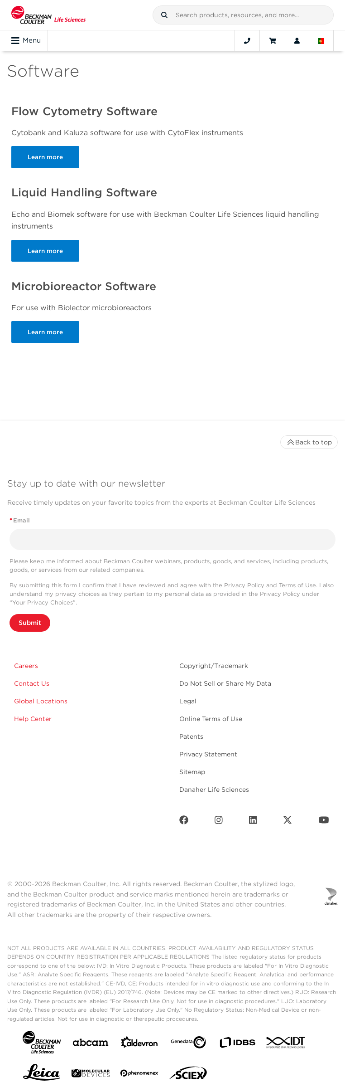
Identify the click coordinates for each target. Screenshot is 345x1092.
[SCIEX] (188, 1075)
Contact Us (31, 683)
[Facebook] (183, 822)
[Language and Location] (321, 40)
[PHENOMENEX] (139, 1074)
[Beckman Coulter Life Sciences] (48, 14)
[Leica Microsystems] (42, 1075)
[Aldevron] (139, 1044)
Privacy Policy (244, 585)
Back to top (309, 442)
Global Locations (40, 701)
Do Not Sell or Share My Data (225, 683)
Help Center (33, 718)
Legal (187, 701)
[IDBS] (237, 1044)
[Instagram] (219, 822)
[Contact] (247, 40)
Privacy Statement (208, 754)
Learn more (45, 157)
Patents (191, 736)
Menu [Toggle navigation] (26, 40)
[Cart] (272, 40)
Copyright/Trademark (213, 665)
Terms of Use (297, 585)
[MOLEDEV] (90, 1075)
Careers (26, 665)
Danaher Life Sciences (214, 789)
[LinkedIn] (253, 822)
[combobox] (243, 15)
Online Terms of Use (210, 718)
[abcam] (90, 1044)
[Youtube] (324, 822)
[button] (164, 15)
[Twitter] (287, 822)
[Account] (297, 40)
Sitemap (192, 771)
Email (20, 520)
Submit (30, 622)
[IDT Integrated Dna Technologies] (286, 1044)
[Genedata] (188, 1044)
